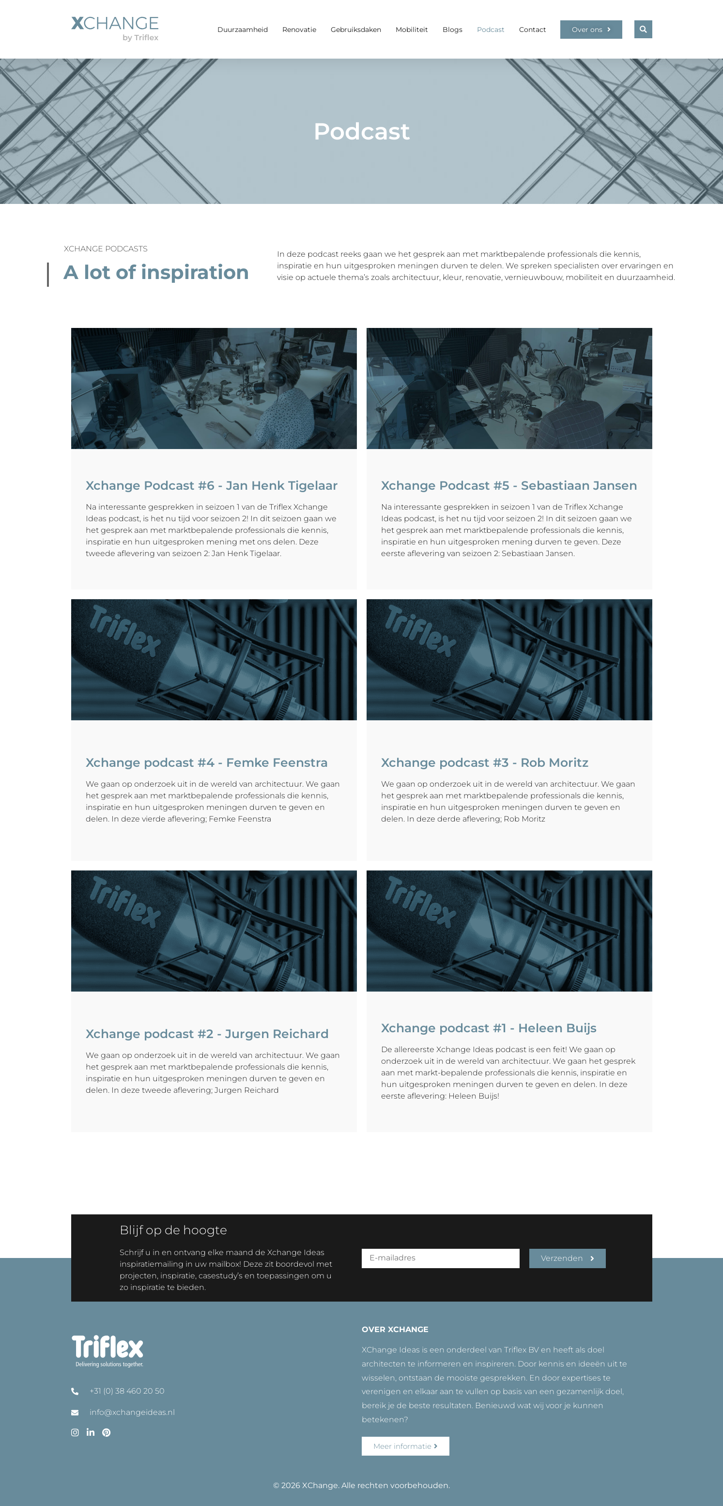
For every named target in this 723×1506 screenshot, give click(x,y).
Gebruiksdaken (356, 29)
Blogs (452, 29)
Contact (532, 29)
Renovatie (299, 29)
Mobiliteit (412, 29)
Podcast (491, 29)
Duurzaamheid (242, 29)
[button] (643, 29)
